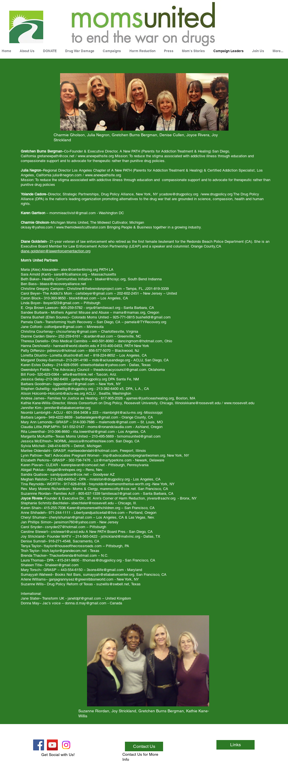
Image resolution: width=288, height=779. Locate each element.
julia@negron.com (67, 175)
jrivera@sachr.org (161, 498)
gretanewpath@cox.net (55, 156)
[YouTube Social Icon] (52, 744)
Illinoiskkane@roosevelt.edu (198, 403)
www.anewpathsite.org (96, 156)
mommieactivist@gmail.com (72, 213)
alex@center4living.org (79, 269)
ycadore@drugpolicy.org (178, 194)
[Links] (235, 744)
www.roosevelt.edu (239, 403)
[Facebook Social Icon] (38, 744)
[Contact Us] (144, 746)
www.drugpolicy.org (217, 194)
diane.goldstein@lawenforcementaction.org (55, 251)
